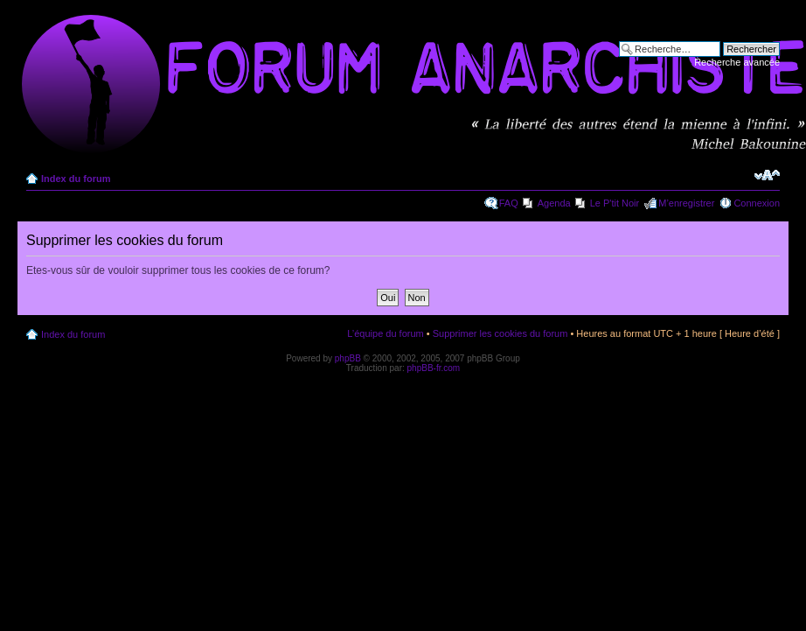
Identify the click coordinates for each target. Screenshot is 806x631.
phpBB (348, 358)
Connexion (756, 203)
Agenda (554, 203)
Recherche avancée (737, 62)
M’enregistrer (686, 203)
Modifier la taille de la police (767, 175)
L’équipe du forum (385, 333)
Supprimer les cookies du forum (500, 333)
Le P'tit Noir (615, 203)
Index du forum (75, 178)
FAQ (508, 203)
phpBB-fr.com (434, 368)
